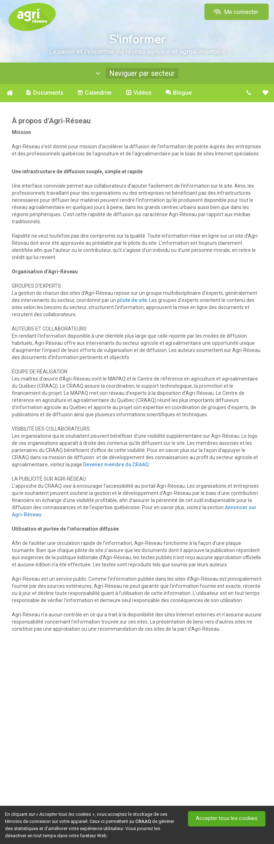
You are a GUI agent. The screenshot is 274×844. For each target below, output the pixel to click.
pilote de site (132, 300)
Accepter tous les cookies (227, 818)
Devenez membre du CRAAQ (116, 464)
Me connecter (235, 12)
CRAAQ (143, 821)
